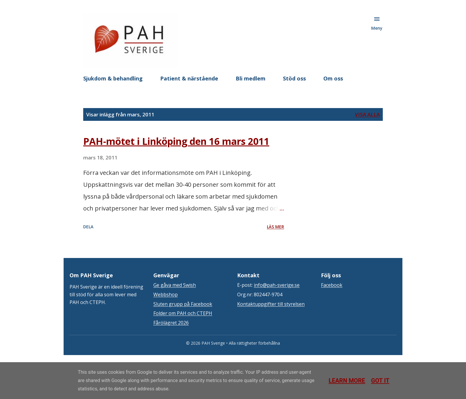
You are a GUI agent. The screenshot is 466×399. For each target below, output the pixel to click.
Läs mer (275, 226)
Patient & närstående (189, 78)
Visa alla (367, 114)
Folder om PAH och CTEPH (182, 313)
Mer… (331, 78)
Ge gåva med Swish (174, 285)
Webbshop (165, 294)
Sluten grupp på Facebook (182, 304)
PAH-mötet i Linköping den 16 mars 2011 (176, 141)
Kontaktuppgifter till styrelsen (271, 304)
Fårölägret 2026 (171, 322)
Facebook (331, 285)
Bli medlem (250, 78)
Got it (380, 380)
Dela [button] (88, 226)
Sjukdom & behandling (113, 78)
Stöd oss (294, 78)
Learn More (347, 380)
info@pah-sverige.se (277, 285)
